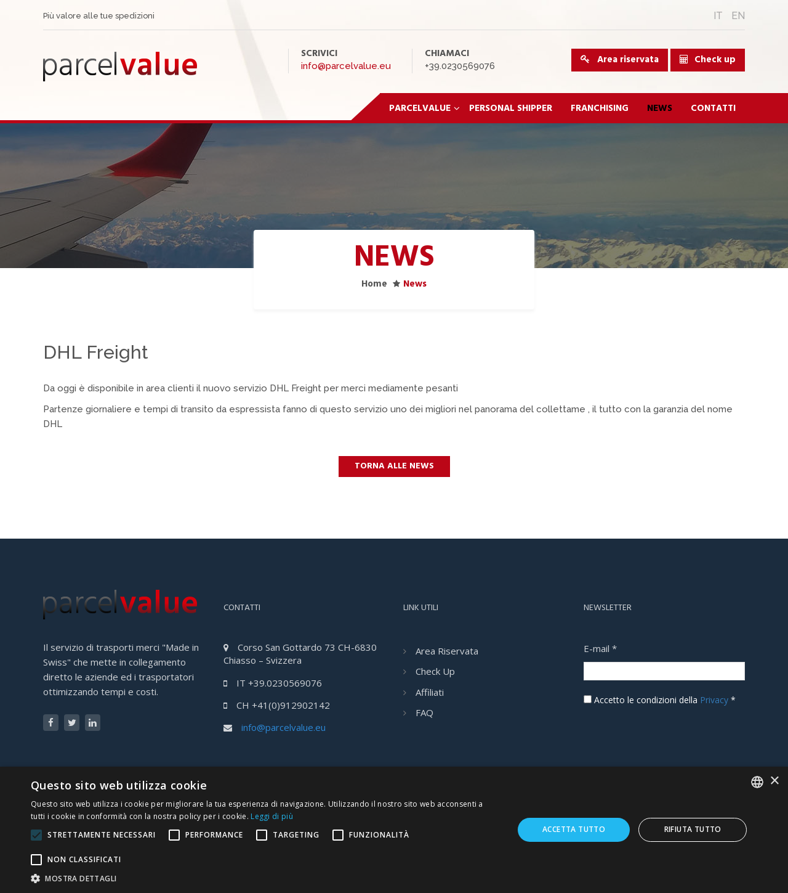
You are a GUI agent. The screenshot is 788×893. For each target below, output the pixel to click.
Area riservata (620, 59)
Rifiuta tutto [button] (693, 829)
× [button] (774, 781)
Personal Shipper (510, 108)
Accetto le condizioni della (660, 700)
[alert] (394, 830)
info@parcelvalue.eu (346, 65)
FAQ (424, 712)
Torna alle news (394, 466)
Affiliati (430, 692)
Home (374, 284)
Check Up (435, 671)
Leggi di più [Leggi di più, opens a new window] (272, 816)
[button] (265, 878)
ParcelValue (424, 108)
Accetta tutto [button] (573, 829)
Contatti (713, 108)
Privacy (714, 700)
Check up (715, 59)
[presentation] (677, 733)
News (659, 108)
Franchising (600, 108)
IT (718, 16)
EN (738, 16)
